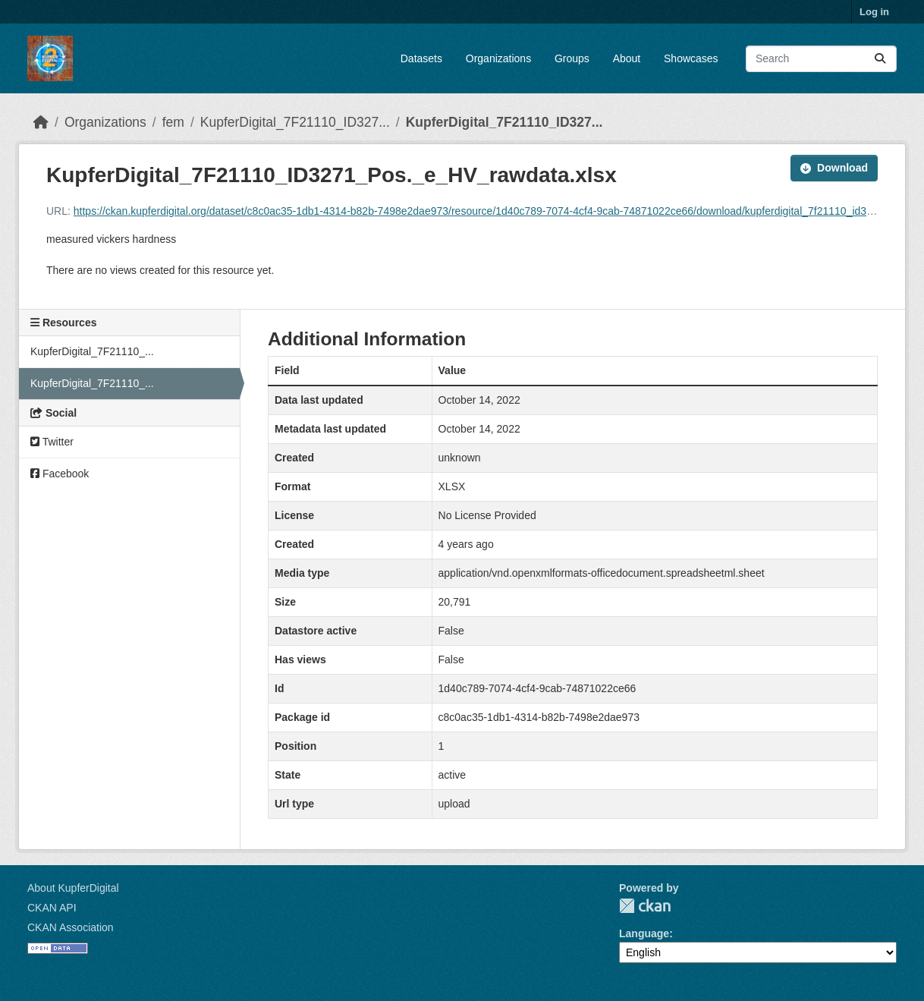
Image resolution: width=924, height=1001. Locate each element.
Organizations (498, 58)
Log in (874, 11)
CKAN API (52, 908)
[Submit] (880, 59)
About (627, 58)
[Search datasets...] (821, 59)
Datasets (421, 58)
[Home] (41, 122)
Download (834, 168)
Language (644, 933)
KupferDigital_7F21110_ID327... (295, 122)
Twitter (52, 442)
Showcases (691, 58)
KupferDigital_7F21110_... (92, 351)
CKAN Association (70, 927)
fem (173, 122)
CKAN (645, 906)
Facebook (59, 473)
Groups (572, 58)
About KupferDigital (73, 888)
